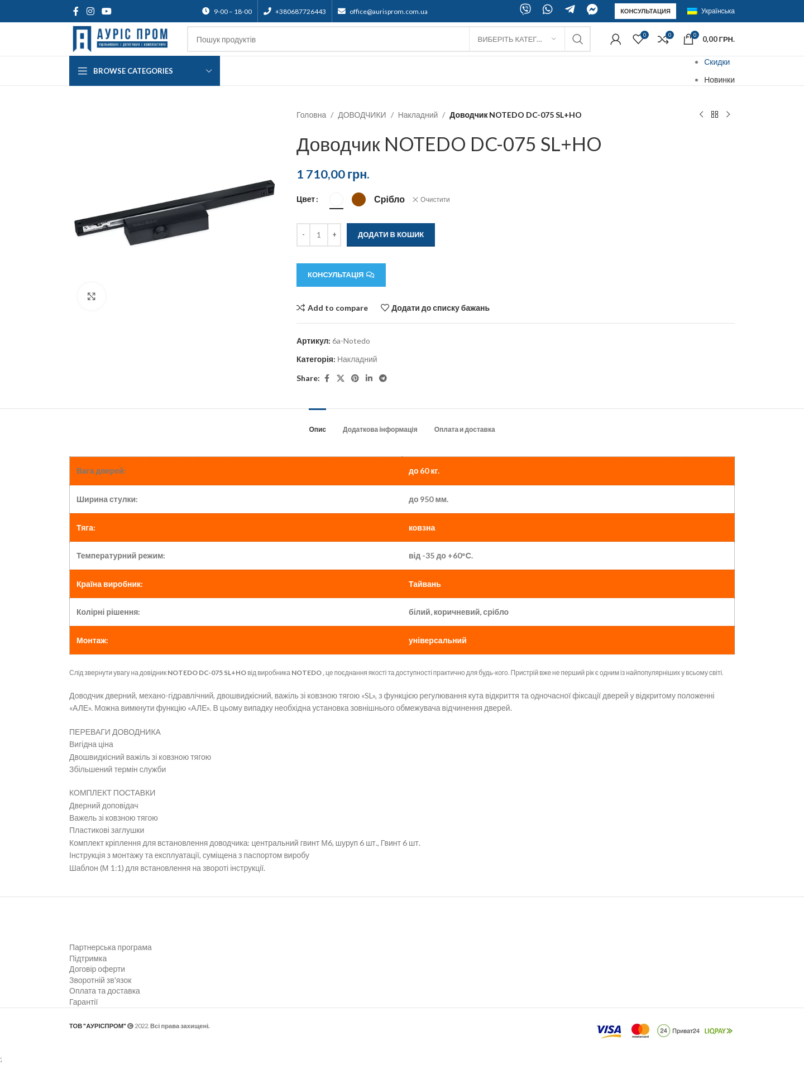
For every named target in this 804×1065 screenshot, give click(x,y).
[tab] (317, 424)
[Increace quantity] (334, 235)
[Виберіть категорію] (517, 39)
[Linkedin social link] (369, 378)
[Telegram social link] (383, 378)
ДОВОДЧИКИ (362, 114)
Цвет (305, 199)
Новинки (719, 79)
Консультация (645, 11)
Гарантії (83, 1001)
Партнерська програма (110, 947)
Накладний (418, 114)
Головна (311, 114)
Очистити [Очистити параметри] (435, 199)
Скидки (717, 61)
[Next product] (728, 115)
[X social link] (340, 378)
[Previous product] (701, 115)
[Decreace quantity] (303, 235)
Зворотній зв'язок (100, 980)
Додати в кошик (391, 234)
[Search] (389, 39)
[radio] (336, 199)
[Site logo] (122, 38)
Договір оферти (97, 969)
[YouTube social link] (106, 11)
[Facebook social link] (76, 11)
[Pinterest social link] (355, 378)
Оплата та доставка (104, 990)
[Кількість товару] (318, 235)
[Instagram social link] (90, 11)
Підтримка (88, 958)
